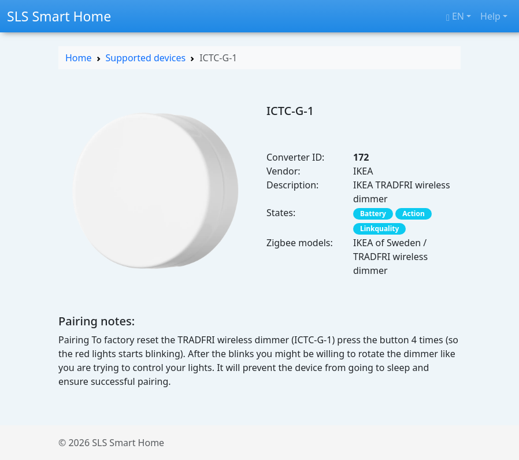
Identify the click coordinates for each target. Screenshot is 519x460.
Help (490, 16)
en (455, 16)
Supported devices (146, 57)
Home (78, 57)
